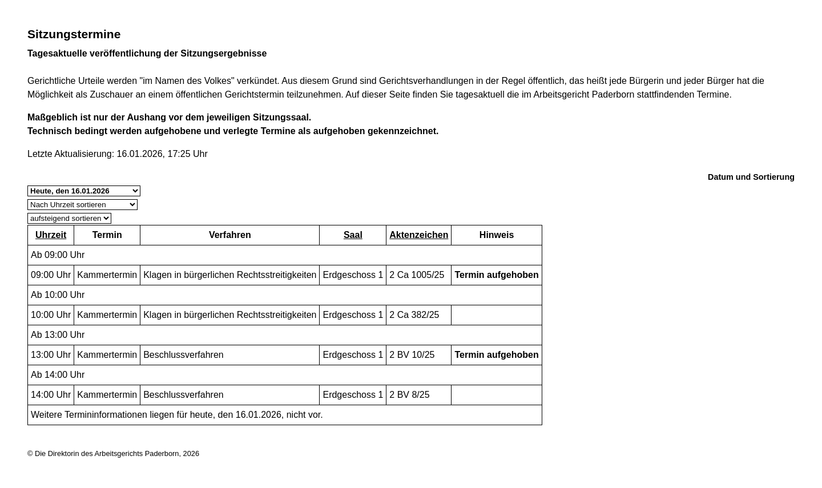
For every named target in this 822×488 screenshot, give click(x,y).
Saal (353, 235)
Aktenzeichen (418, 235)
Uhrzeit (50, 235)
